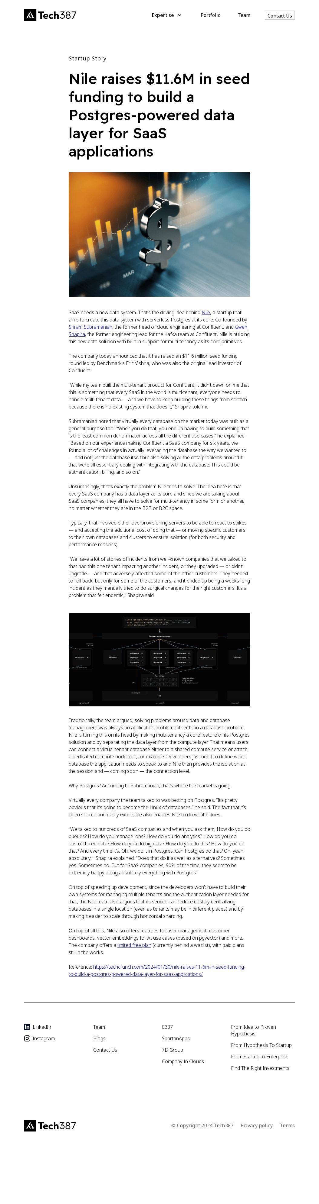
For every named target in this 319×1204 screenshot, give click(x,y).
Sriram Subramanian (90, 327)
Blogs (99, 1038)
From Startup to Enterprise (259, 1056)
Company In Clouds (183, 1061)
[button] (166, 15)
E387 (167, 1027)
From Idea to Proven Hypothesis (253, 1030)
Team (244, 15)
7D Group (172, 1050)
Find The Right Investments (260, 1068)
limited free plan (134, 945)
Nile (206, 312)
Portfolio (211, 15)
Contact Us (280, 15)
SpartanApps (176, 1038)
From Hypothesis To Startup (261, 1045)
